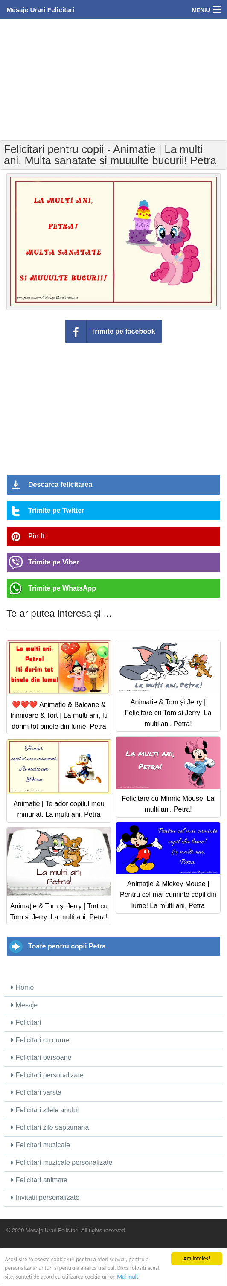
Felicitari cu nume (40, 1040)
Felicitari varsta (36, 1092)
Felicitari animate (39, 1180)
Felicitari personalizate (47, 1075)
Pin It (36, 536)
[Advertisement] (113, 79)
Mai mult (127, 1276)
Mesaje (24, 1005)
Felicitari (26, 1022)
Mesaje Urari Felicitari (40, 9)
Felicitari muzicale (40, 1145)
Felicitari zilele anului (45, 1110)
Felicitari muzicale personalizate (61, 1162)
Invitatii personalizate (45, 1197)
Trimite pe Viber (53, 562)
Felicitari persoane (41, 1057)
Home (22, 987)
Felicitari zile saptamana (50, 1127)
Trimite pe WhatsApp (62, 588)
